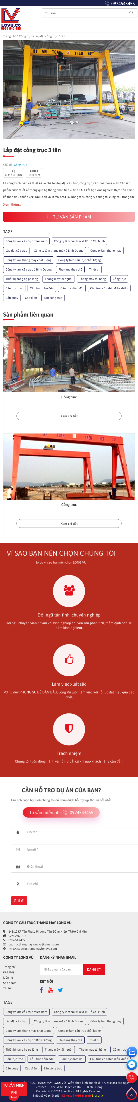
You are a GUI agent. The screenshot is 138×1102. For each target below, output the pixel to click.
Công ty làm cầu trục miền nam (26, 241)
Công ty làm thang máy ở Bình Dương (59, 250)
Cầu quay (12, 297)
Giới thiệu (9, 972)
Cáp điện (31, 297)
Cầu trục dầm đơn (42, 288)
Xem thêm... (12, 204)
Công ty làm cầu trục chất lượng (79, 260)
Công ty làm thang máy (105, 250)
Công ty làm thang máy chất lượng (28, 260)
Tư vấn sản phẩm (69, 216)
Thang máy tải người (58, 279)
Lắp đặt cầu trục (16, 250)
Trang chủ (9, 36)
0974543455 (123, 3)
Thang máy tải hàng (92, 279)
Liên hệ (8, 977)
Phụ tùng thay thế (70, 269)
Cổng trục (25, 36)
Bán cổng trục (53, 297)
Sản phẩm (9, 983)
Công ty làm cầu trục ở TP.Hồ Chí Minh (79, 241)
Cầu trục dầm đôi (71, 288)
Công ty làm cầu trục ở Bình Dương (29, 269)
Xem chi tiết (69, 416)
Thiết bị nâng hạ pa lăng (22, 279)
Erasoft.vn (98, 1095)
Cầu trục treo (14, 288)
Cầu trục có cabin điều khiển (109, 288)
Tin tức (7, 988)
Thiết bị (94, 269)
